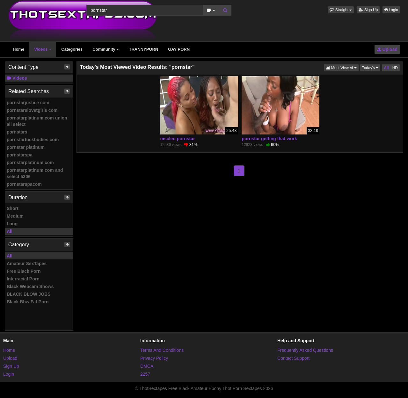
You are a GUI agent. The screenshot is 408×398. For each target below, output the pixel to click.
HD (395, 68)
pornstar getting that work (269, 138)
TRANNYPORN (143, 49)
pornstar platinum (26, 147)
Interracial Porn (23, 278)
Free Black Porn (24, 271)
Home (18, 49)
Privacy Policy (154, 358)
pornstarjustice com (28, 102)
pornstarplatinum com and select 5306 (35, 173)
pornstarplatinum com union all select (37, 121)
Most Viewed (342, 67)
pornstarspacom (24, 184)
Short (12, 208)
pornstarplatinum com (30, 162)
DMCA (146, 366)
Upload (387, 49)
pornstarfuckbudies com (33, 139)
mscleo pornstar (177, 138)
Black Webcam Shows (30, 286)
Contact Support (293, 358)
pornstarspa (20, 154)
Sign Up (368, 10)
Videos (42, 49)
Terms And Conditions (162, 350)
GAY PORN (179, 49)
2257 (145, 374)
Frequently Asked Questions (305, 350)
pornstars (17, 131)
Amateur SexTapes (27, 263)
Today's (371, 67)
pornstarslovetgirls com (32, 110)
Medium (15, 216)
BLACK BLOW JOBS (29, 294)
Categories (72, 49)
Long (12, 223)
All (9, 231)
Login (391, 10)
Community (105, 49)
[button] (341, 9)
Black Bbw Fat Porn (27, 301)
